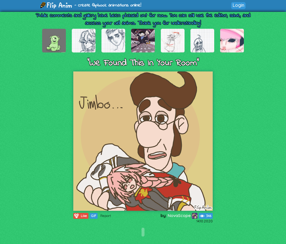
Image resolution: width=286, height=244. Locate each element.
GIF (93, 216)
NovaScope (183, 215)
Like (80, 216)
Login (238, 5)
